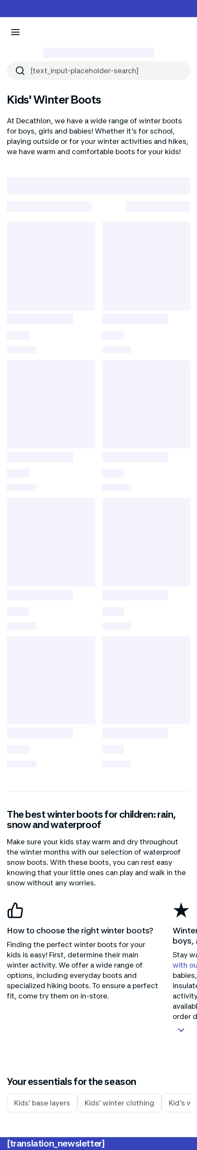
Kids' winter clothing (119, 1103)
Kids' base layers (42, 1103)
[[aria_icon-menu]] (15, 32)
